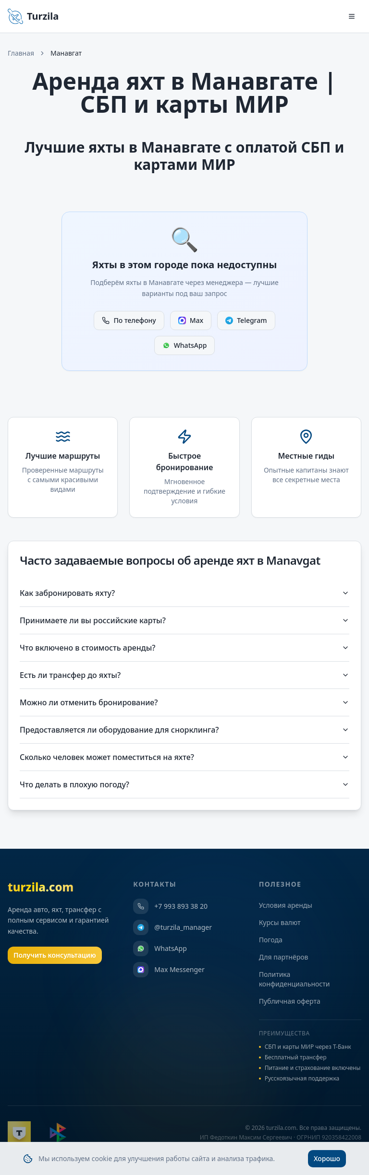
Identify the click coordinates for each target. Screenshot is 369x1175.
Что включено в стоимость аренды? (184, 647)
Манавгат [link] (66, 53)
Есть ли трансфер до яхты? (184, 675)
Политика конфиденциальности (294, 979)
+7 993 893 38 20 (170, 906)
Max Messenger (168, 969)
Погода (271, 939)
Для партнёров (283, 956)
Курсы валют (280, 922)
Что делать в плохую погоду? (184, 784)
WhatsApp (184, 345)
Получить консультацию (54, 955)
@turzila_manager (172, 927)
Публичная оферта (289, 1001)
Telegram (246, 320)
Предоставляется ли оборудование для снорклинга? (184, 729)
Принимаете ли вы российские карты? (184, 620)
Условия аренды (285, 905)
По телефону (129, 320)
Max (190, 320)
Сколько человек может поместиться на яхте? (184, 757)
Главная (21, 53)
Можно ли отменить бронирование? (184, 702)
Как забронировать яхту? (184, 593)
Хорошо (327, 1160)
